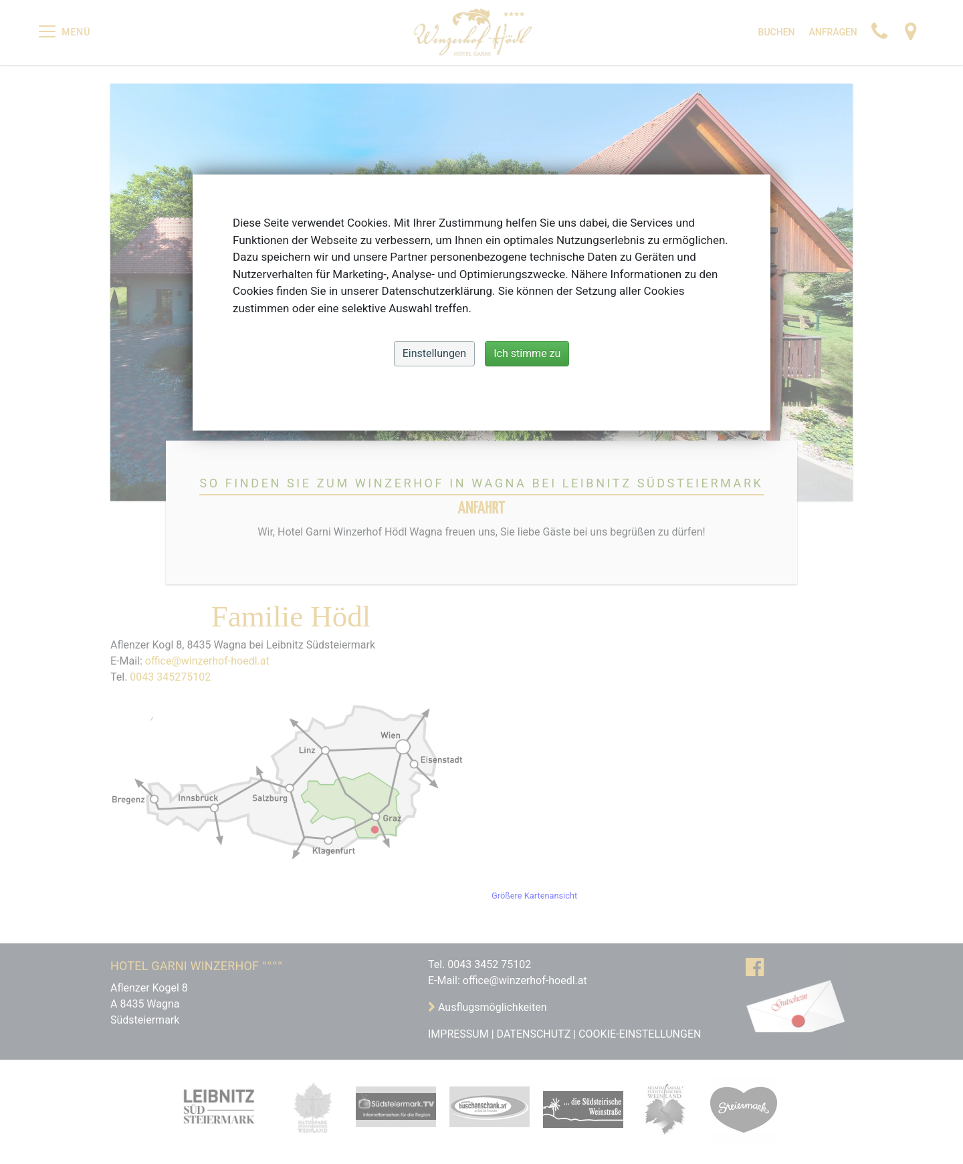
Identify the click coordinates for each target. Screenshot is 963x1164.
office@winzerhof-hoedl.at (207, 661)
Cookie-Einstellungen (639, 1034)
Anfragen (833, 32)
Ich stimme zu (527, 353)
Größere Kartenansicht (534, 896)
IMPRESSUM (458, 1034)
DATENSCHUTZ (534, 1034)
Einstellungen (435, 353)
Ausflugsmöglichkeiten (491, 1007)
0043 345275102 (170, 677)
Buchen (776, 32)
